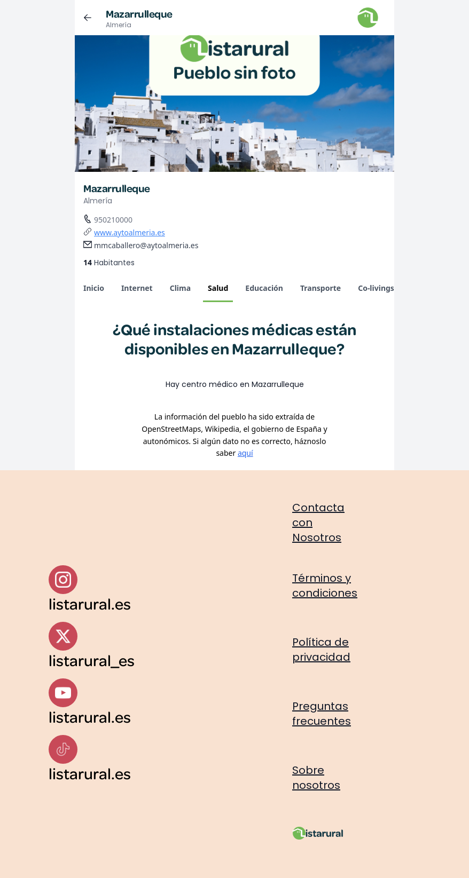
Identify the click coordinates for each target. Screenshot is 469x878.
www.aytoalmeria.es (129, 232)
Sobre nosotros (316, 778)
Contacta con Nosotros (318, 522)
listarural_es (92, 660)
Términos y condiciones (324, 585)
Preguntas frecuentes (321, 714)
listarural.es (90, 603)
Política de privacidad (321, 650)
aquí (245, 453)
